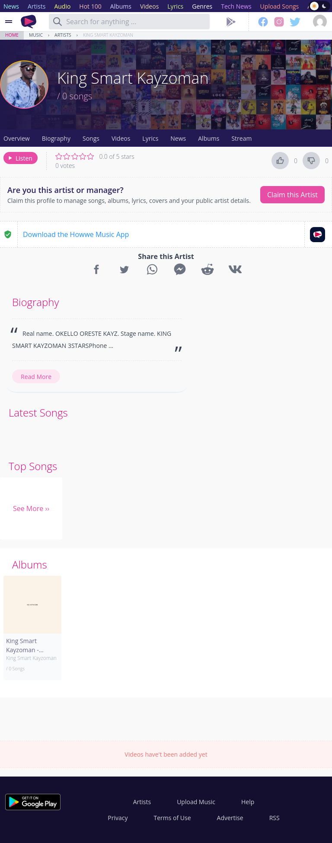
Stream (241, 138)
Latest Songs (38, 412)
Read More (36, 377)
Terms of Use (172, 818)
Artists (62, 35)
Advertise (230, 818)
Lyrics (150, 138)
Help (247, 802)
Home (12, 35)
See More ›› (31, 508)
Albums (208, 138)
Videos (121, 138)
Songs (91, 138)
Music (36, 35)
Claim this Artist (292, 194)
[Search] (57, 21)
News (178, 138)
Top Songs (33, 466)
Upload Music (196, 802)
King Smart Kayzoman (108, 35)
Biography (56, 138)
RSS (274, 818)
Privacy (118, 818)
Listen (19, 158)
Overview (16, 138)
